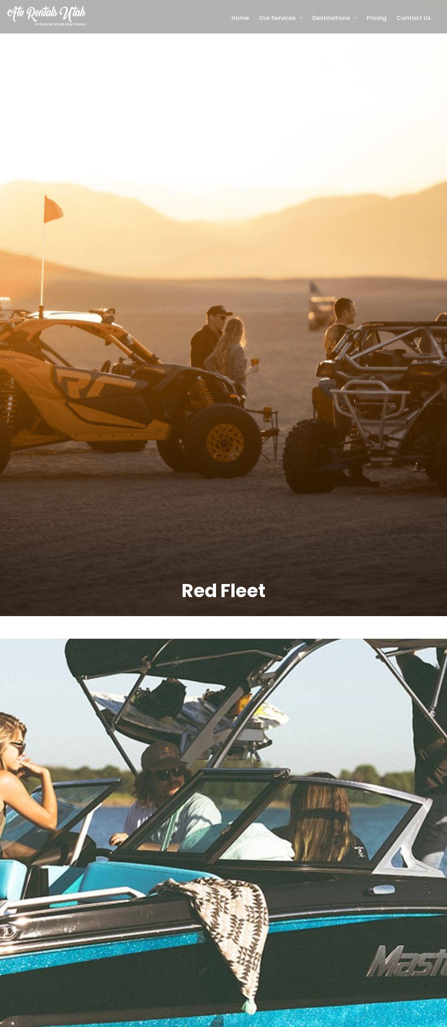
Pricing (376, 18)
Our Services (277, 18)
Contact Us (413, 18)
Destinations (331, 18)
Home (240, 18)
